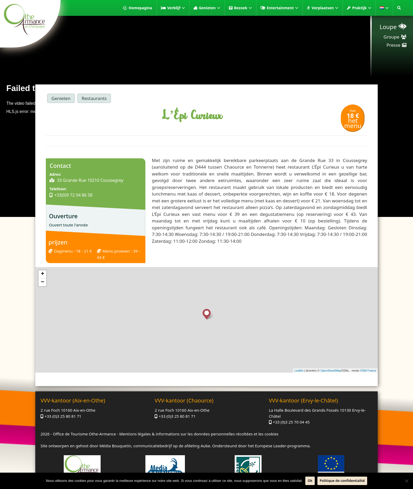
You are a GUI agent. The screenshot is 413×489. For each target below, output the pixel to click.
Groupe (391, 37)
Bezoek (243, 8)
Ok (310, 480)
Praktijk (361, 8)
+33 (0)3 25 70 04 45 (291, 422)
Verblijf (176, 8)
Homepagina (140, 7)
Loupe (388, 27)
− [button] (42, 282)
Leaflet (298, 370)
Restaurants (94, 98)
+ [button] (42, 274)
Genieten (209, 8)
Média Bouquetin (115, 445)
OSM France (368, 370)
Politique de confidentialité (342, 480)
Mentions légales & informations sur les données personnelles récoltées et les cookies (198, 433)
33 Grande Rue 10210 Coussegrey (89, 180)
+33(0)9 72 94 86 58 (73, 195)
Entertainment (282, 8)
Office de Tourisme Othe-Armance (84, 433)
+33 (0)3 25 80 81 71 (63, 416)
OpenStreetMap (331, 370)
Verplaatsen (325, 8)
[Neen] (406, 480)
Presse (393, 45)
